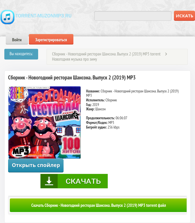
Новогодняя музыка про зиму (74, 59)
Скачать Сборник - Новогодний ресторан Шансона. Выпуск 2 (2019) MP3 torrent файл (98, 205)
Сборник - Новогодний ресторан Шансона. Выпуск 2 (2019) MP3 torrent (106, 54)
